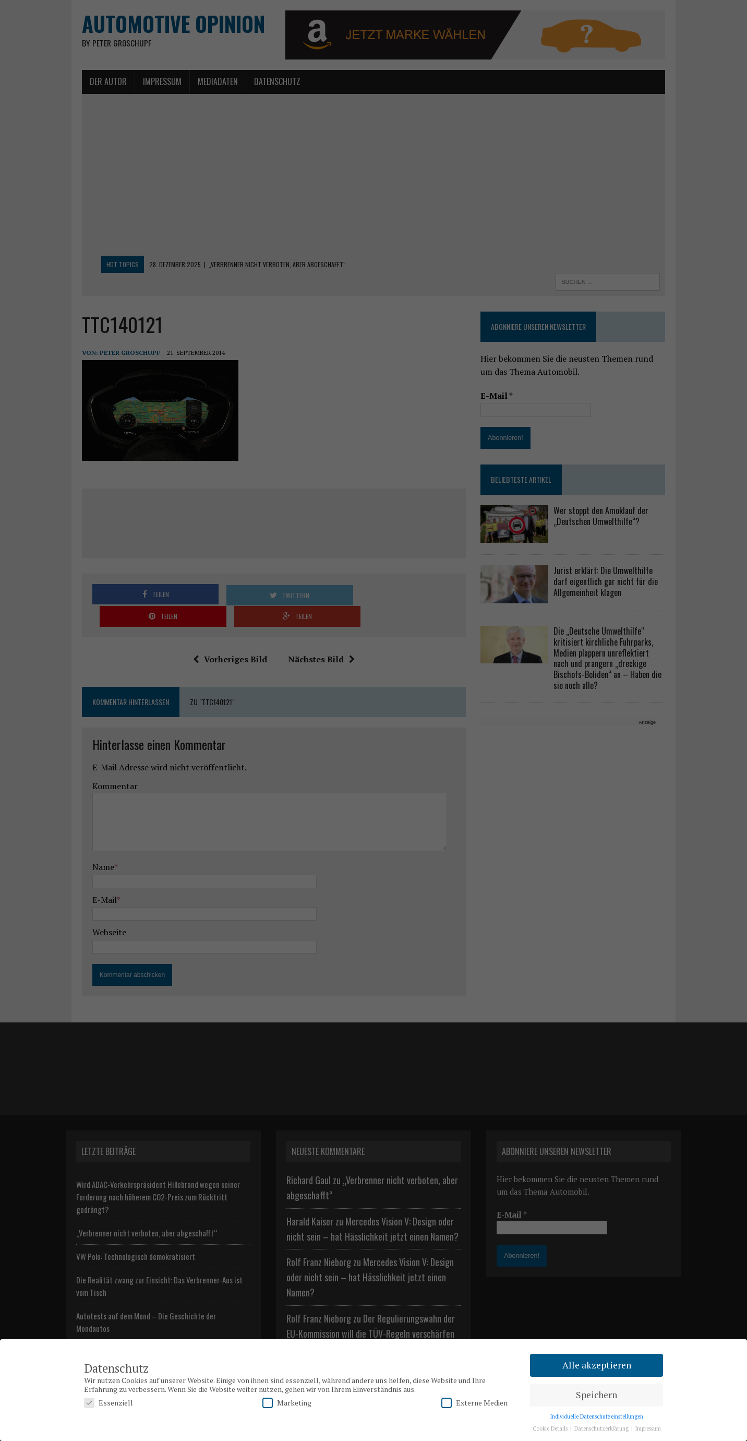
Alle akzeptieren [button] (596, 1365)
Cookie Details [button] (551, 1428)
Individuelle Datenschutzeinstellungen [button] (596, 1416)
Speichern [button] (596, 1395)
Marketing (286, 1403)
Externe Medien (474, 1403)
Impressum (648, 1428)
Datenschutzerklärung (602, 1428)
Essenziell (108, 1403)
